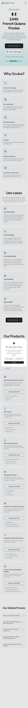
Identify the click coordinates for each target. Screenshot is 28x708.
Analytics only (19, 358)
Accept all (14, 362)
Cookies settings (8, 358)
